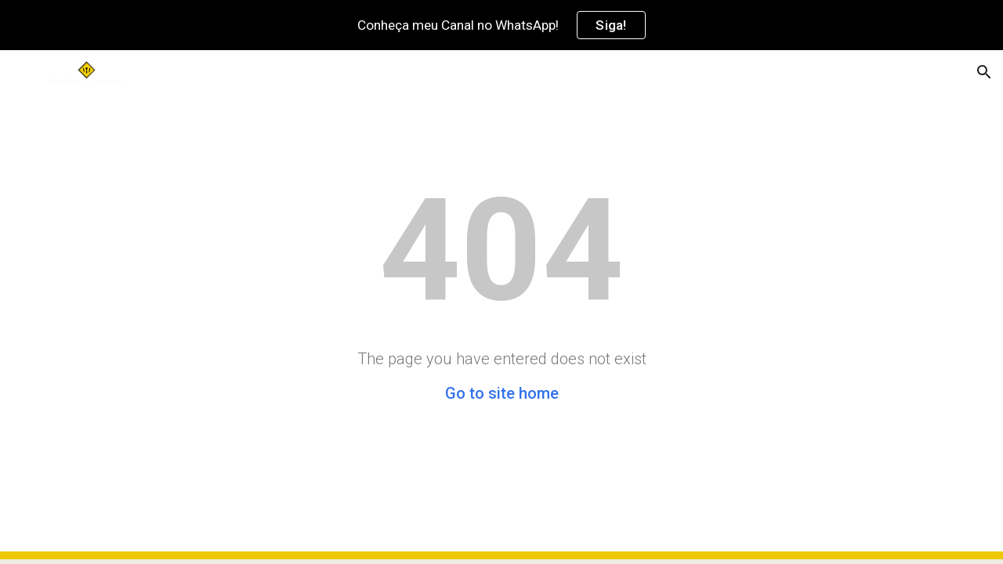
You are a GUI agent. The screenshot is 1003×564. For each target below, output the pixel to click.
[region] (501, 25)
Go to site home (502, 393)
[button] (984, 72)
